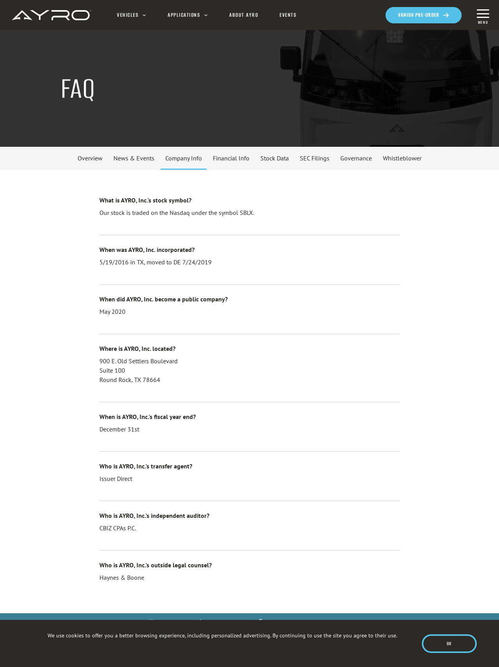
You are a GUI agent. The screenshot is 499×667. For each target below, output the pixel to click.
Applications (184, 15)
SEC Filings (314, 158)
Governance (356, 158)
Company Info (183, 158)
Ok (449, 643)
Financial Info (231, 158)
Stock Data (274, 158)
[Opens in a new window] (424, 15)
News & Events (133, 158)
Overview (90, 158)
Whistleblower (402, 158)
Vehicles (127, 15)
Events (288, 15)
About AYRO (243, 15)
